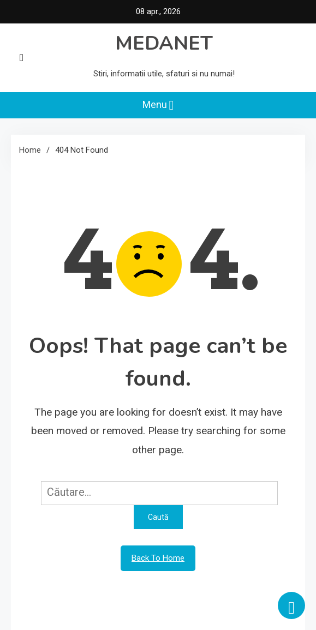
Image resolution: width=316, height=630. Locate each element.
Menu (158, 105)
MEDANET (164, 43)
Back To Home (158, 558)
